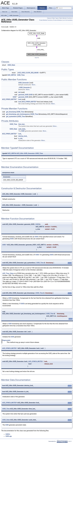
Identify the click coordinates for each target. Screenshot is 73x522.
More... (34, 85)
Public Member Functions (65, 18)
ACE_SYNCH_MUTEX (9, 99)
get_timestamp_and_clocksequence (18, 114)
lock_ (20, 134)
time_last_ (21, 124)
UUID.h (8, 434)
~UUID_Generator (24, 87)
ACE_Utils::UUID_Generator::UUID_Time (30, 153)
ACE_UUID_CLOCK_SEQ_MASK (28, 73)
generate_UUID (23, 94)
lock (19, 99)
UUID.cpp (9, 436)
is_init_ (20, 138)
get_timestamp (11, 112)
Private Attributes (57, 20)
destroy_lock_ (22, 136)
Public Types (55, 18)
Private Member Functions (45, 20)
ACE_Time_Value (8, 273)
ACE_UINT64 (11, 75)
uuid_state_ (22, 129)
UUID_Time (21, 75)
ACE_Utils (4, 15)
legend (36, 57)
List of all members (67, 20)
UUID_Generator (14, 15)
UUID (31, 94)
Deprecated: (6, 340)
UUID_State (11, 65)
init (19, 92)
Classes (49, 18)
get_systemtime (11, 116)
